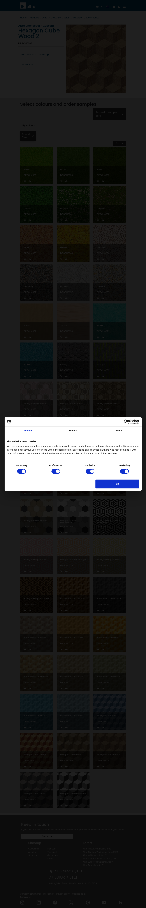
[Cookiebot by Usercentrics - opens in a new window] (126, 421)
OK (117, 484)
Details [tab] (73, 430)
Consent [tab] (27, 430)
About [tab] (118, 430)
